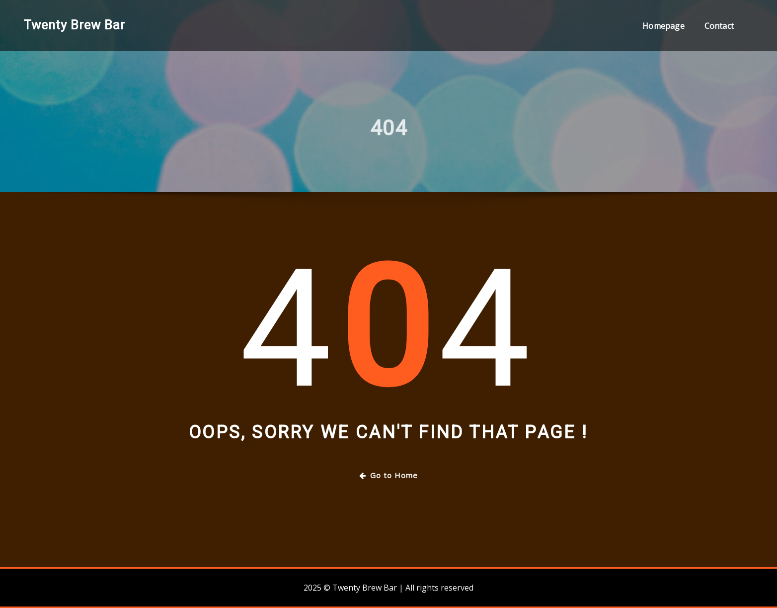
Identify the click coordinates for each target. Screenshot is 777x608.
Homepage (663, 25)
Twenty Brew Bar (74, 24)
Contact (719, 25)
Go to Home (388, 475)
